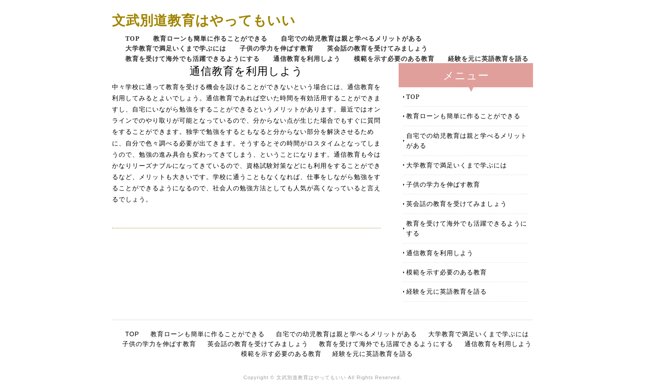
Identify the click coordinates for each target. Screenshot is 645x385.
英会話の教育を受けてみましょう (377, 48)
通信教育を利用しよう (306, 58)
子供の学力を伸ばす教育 (277, 48)
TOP (132, 38)
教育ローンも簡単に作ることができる (210, 38)
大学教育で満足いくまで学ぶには (175, 48)
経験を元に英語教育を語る (488, 58)
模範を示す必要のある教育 (394, 58)
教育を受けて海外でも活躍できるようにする (192, 58)
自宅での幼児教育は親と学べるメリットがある (351, 38)
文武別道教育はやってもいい (204, 20)
